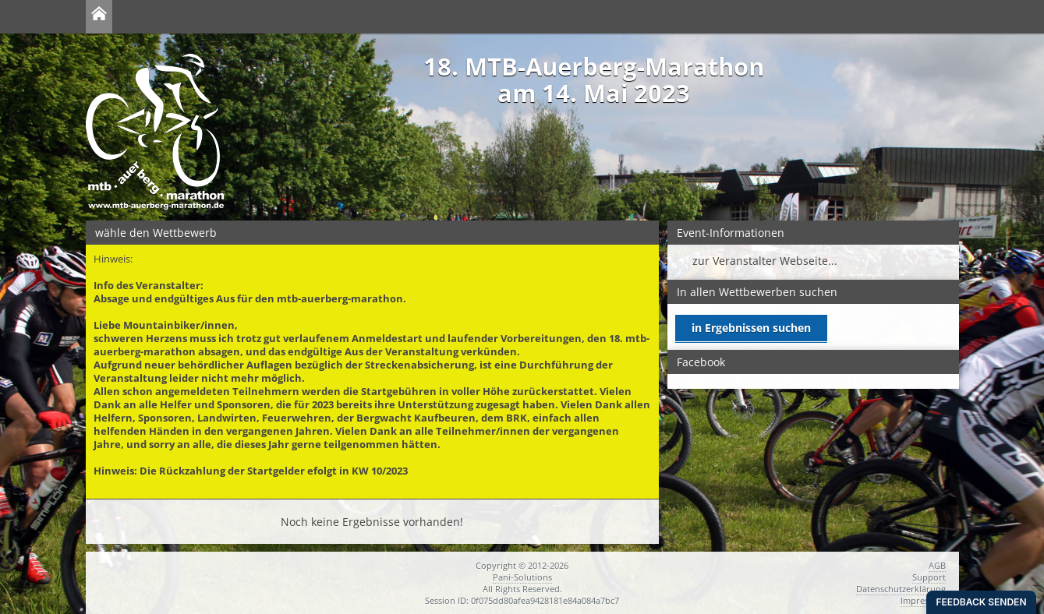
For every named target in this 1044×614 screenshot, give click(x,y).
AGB (937, 565)
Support (929, 577)
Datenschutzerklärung (901, 589)
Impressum (923, 600)
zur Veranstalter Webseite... (764, 260)
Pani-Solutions (522, 577)
